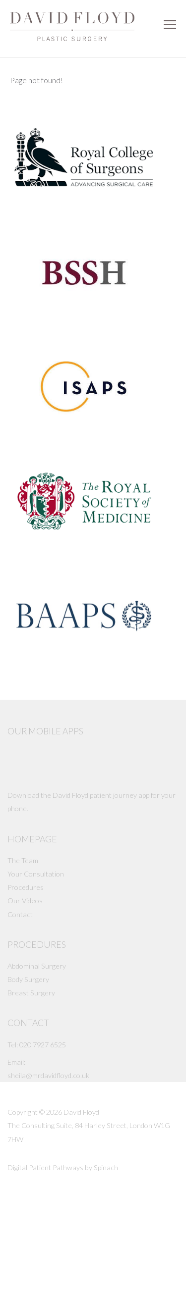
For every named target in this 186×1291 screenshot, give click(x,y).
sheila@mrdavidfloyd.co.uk (48, 1075)
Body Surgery (28, 979)
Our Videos (25, 900)
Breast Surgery (31, 992)
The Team (22, 860)
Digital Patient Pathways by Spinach (62, 1167)
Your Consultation (35, 874)
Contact (20, 914)
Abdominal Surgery (36, 966)
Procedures (25, 887)
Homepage (32, 839)
